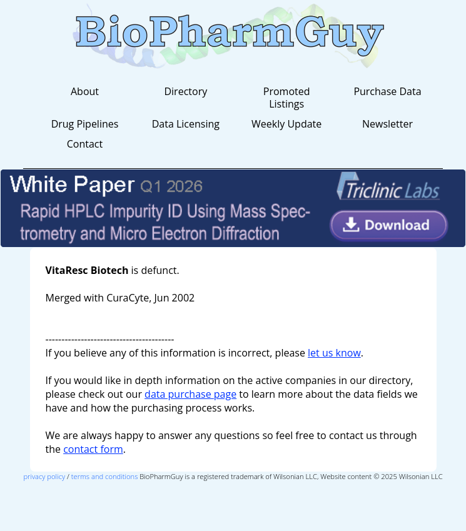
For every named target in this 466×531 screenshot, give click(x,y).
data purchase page (190, 394)
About (85, 91)
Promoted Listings (286, 97)
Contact (85, 144)
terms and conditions (104, 476)
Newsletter (387, 124)
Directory (185, 91)
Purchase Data (387, 91)
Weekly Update (286, 124)
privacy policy (44, 476)
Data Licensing (186, 124)
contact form (93, 449)
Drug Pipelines (85, 124)
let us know (334, 353)
